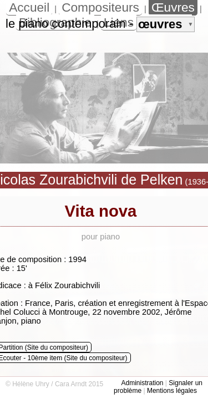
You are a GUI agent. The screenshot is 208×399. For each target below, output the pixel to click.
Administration (142, 383)
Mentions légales (172, 391)
